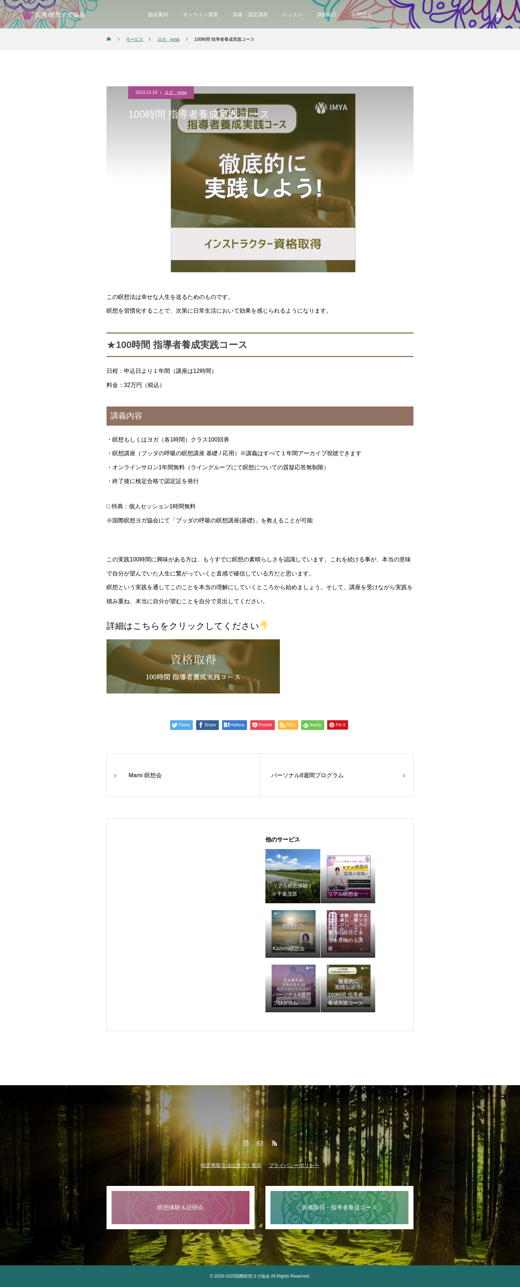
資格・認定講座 (250, 14)
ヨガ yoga (175, 92)
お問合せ (362, 14)
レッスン (292, 14)
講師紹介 (327, 14)
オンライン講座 (200, 14)
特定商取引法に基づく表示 (231, 1165)
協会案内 (158, 14)
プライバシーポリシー (294, 1165)
